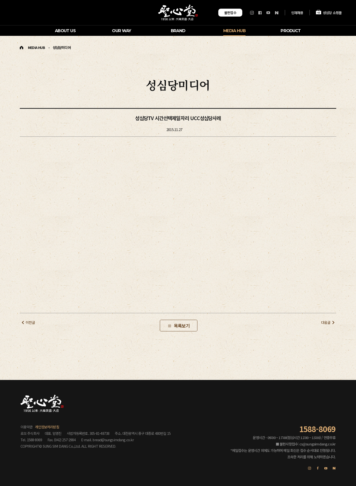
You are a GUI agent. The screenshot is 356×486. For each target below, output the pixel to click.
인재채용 (297, 12)
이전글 (30, 322)
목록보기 (182, 325)
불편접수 (230, 12)
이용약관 (27, 426)
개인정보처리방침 (47, 426)
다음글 (325, 322)
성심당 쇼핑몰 (329, 12)
